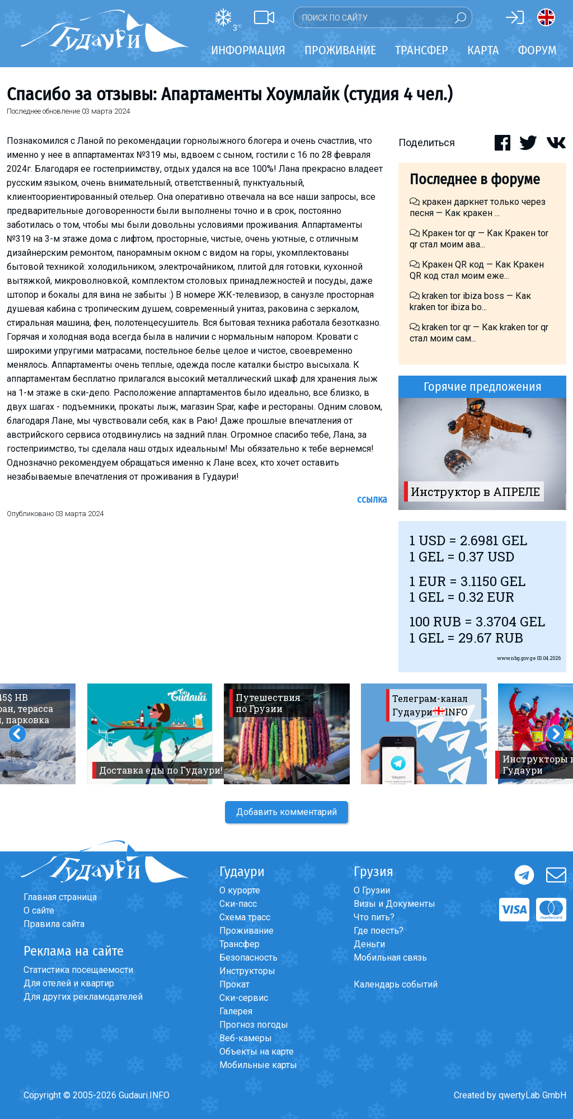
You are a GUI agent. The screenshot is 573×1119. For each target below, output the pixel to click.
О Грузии (372, 890)
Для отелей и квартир (69, 983)
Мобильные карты (258, 1065)
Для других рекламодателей (83, 996)
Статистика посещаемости (78, 970)
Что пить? (374, 917)
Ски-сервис (243, 997)
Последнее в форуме (475, 179)
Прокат (234, 984)
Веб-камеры (245, 1038)
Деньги (369, 944)
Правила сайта (54, 924)
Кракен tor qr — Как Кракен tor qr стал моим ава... (479, 239)
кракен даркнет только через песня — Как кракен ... (478, 207)
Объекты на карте (256, 1051)
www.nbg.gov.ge (516, 658)
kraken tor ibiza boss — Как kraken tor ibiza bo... (470, 301)
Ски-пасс (238, 903)
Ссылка (372, 499)
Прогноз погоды (253, 1024)
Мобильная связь (390, 957)
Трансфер (239, 944)
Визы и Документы (394, 903)
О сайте (39, 910)
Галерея (235, 1011)
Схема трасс (244, 917)
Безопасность (248, 957)
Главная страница (60, 897)
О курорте (239, 890)
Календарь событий (396, 984)
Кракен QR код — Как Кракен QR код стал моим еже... (477, 270)
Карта (483, 50)
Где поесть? (378, 930)
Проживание (246, 930)
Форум (537, 50)
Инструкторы (247, 971)
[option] (482, 454)
